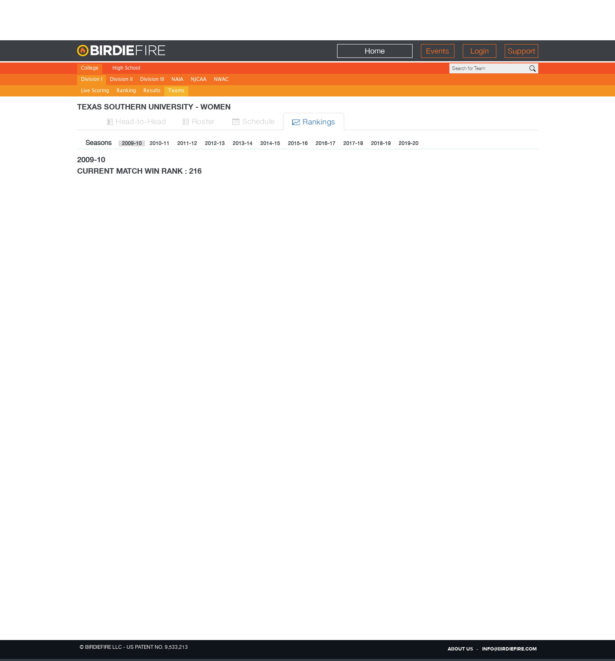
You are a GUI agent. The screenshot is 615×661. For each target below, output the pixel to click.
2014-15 (270, 143)
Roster (198, 121)
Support (521, 51)
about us (460, 649)
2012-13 (215, 143)
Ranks (313, 121)
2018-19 (381, 143)
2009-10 (132, 143)
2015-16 (298, 143)
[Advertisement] (307, 19)
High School (126, 68)
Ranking (126, 91)
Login (479, 51)
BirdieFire (138, 51)
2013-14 (242, 143)
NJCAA (198, 80)
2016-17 (325, 143)
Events (437, 51)
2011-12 (187, 143)
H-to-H (136, 121)
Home (375, 51)
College (90, 68)
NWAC (221, 80)
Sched (253, 121)
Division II (121, 80)
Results (152, 91)
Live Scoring (95, 91)
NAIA (177, 80)
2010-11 (159, 143)
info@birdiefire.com (509, 649)
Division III (152, 80)
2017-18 (353, 143)
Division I (91, 80)
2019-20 (408, 143)
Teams (176, 91)
